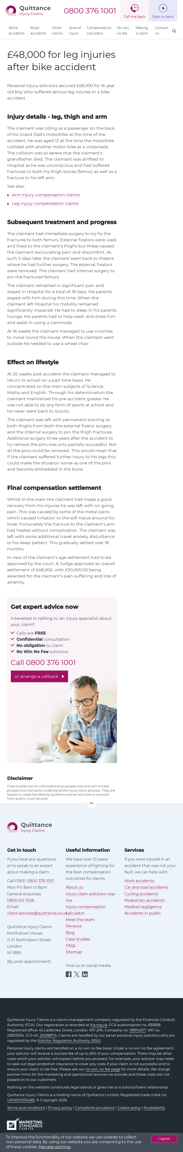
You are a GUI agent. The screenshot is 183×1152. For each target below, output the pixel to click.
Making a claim (142, 30)
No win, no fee (123, 30)
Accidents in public (142, 913)
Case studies (78, 939)
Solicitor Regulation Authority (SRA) (69, 1041)
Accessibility (154, 1108)
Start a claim (163, 17)
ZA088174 (48, 1035)
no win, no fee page (103, 1069)
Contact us (161, 30)
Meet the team (80, 919)
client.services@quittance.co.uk (37, 913)
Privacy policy (60, 1108)
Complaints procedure (95, 1108)
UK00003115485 (21, 1100)
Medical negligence (143, 907)
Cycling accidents (141, 894)
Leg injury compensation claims (45, 203)
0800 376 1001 (90, 11)
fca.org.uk (98, 1025)
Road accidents (38, 30)
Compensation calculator (99, 30)
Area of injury (75, 30)
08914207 (137, 1030)
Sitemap (74, 952)
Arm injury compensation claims (46, 194)
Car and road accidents (146, 887)
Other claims (57, 30)
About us (74, 887)
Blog (70, 932)
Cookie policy (129, 1108)
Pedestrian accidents (144, 900)
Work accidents (17, 30)
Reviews (74, 926)
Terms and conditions (26, 1108)
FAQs (71, 945)
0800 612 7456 (20, 900)
